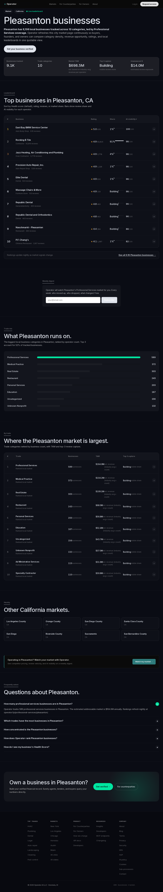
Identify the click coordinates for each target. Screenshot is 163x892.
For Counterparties (68, 4)
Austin (53, 845)
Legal (30, 840)
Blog (121, 831)
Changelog (101, 840)
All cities (54, 855)
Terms (122, 836)
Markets (52, 4)
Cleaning (31, 855)
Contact (122, 874)
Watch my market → (144, 661)
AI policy (123, 860)
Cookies (122, 864)
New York (55, 826)
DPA (121, 850)
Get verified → (103, 786)
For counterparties (126, 786)
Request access (149, 4)
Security (122, 845)
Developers (78, 845)
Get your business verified (20, 49)
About (95, 4)
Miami (53, 850)
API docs (77, 840)
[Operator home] (10, 4)
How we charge (80, 836)
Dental (30, 836)
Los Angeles (56, 831)
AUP (121, 855)
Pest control (33, 860)
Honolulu (54, 840)
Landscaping (33, 850)
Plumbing (32, 831)
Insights (99, 826)
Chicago (54, 836)
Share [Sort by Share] (112, 119)
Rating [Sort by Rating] (93, 119)
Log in (134, 4)
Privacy (122, 840)
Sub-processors (126, 869)
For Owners (84, 4)
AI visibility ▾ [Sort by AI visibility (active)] (131, 119)
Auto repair (32, 845)
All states (54, 860)
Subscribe (109, 300)
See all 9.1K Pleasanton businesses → (137, 255)
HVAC (30, 826)
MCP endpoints (103, 836)
